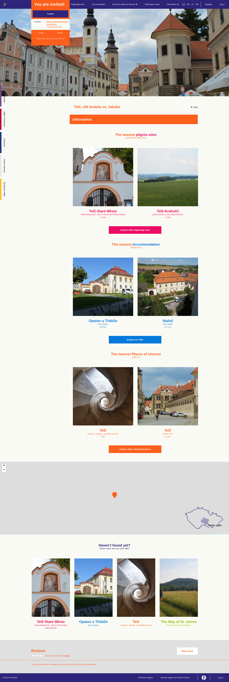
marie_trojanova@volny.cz (57, 22)
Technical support (145, 677)
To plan (50, 14)
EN (188, 4)
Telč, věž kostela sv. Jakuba (97, 107)
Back (194, 107)
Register (208, 4)
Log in (222, 4)
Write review (187, 651)
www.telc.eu (51, 24)
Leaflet (213, 534)
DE (197, 4)
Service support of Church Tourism (175, 677)
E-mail (41, 33)
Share (60, 33)
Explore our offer (135, 340)
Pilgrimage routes (152, 4)
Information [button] (173, 4)
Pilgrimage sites (77, 4)
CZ (183, 4)
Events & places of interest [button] (125, 4)
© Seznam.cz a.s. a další (222, 534)
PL (193, 4)
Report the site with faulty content (50, 38)
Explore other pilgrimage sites (135, 230)
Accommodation (98, 4)
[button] (114, 495)
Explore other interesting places (135, 449)
